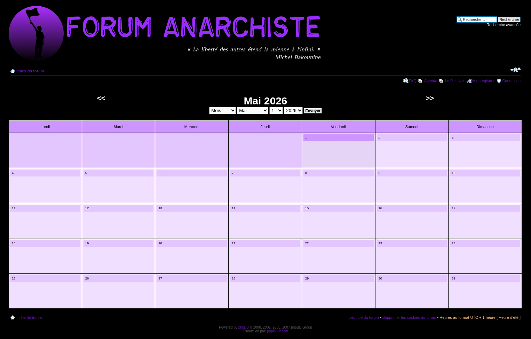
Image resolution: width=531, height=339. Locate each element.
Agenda (430, 81)
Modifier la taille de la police (515, 69)
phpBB (243, 327)
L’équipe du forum (363, 317)
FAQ (413, 81)
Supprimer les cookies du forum (409, 317)
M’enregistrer (483, 81)
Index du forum (30, 71)
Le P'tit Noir (455, 81)
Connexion (511, 81)
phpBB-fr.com (277, 331)
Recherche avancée (503, 25)
